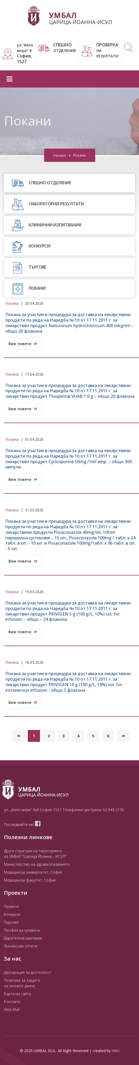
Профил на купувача (22, 930)
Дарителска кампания (23, 938)
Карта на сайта (17, 993)
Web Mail (12, 1009)
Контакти (12, 1001)
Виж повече (22, 343)
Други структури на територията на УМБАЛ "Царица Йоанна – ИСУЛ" (35, 853)
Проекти (11, 906)
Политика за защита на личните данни (22, 983)
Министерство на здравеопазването (37, 864)
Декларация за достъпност (27, 972)
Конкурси (12, 914)
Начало (59, 155)
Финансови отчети (20, 945)
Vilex (115, 1050)
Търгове (11, 922)
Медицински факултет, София (30, 880)
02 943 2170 (113, 809)
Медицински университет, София (33, 872)
